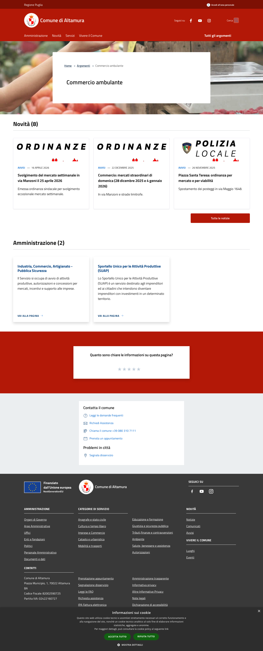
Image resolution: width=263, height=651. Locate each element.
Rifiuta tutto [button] (146, 636)
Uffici (27, 532)
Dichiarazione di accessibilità (150, 605)
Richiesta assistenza (90, 598)
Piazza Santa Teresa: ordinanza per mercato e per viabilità (205, 177)
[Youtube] (193, 20)
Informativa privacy (144, 585)
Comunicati (193, 526)
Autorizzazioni (141, 552)
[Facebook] (183, 20)
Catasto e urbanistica (91, 539)
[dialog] (131, 629)
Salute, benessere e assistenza (151, 545)
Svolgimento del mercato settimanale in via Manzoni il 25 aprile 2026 (49, 177)
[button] (131, 645)
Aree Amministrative (37, 526)
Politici (28, 546)
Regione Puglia (33, 5)
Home (68, 65)
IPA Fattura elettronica (92, 605)
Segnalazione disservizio (93, 585)
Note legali (139, 598)
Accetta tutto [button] (117, 636)
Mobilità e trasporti (90, 546)
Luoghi (190, 551)
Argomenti (83, 65)
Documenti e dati (34, 559)
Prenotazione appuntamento (96, 578)
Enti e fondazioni (34, 539)
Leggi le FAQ (86, 591)
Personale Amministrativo (40, 552)
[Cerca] (234, 20)
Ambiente (138, 539)
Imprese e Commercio (91, 532)
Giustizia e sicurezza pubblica (150, 526)
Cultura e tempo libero (92, 526)
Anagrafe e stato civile (92, 519)
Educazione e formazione (147, 519)
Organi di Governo (35, 519)
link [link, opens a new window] (167, 629)
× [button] (259, 611)
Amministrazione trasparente (150, 578)
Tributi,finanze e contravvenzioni (152, 532)
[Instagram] (202, 20)
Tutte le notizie (220, 218)
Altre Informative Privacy (147, 591)
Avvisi (21, 168)
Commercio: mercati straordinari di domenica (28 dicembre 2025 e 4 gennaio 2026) (130, 180)
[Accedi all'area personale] (220, 5)
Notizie (190, 519)
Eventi (190, 557)
